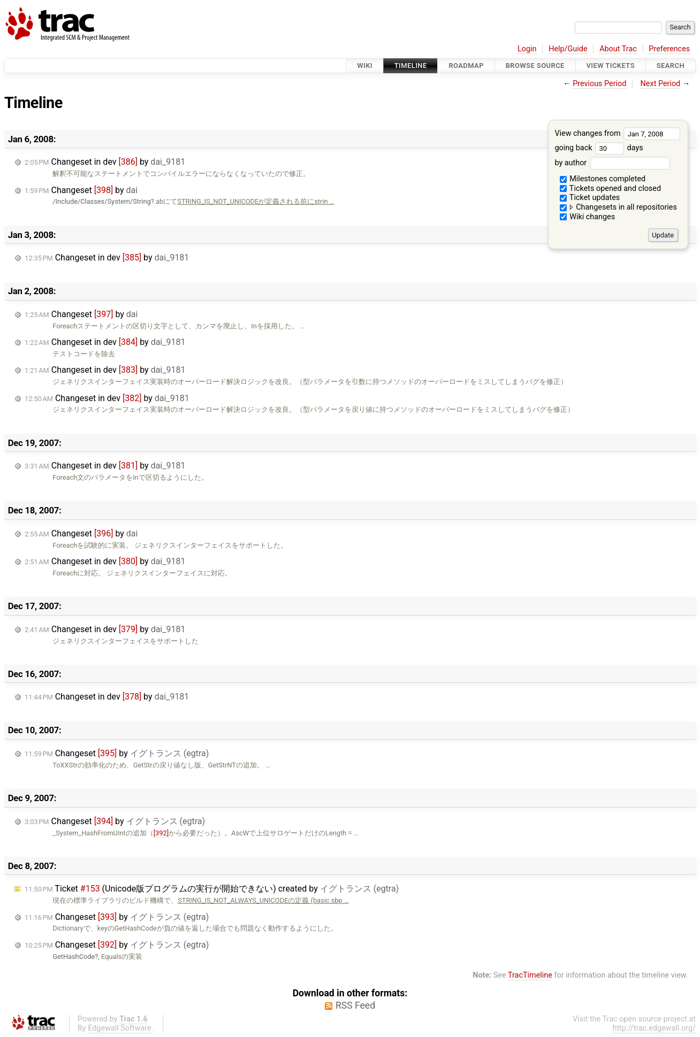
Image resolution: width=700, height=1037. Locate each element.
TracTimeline (530, 975)
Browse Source (535, 66)
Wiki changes (587, 216)
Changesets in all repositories (618, 207)
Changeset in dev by (105, 162)
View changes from (617, 133)
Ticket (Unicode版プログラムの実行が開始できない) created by (212, 889)
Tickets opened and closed (610, 188)
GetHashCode (73, 956)
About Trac (618, 48)
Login (527, 48)
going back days (598, 147)
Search (670, 66)
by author (611, 162)
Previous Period (599, 83)
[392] (161, 833)
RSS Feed (355, 1005)
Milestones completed (603, 178)
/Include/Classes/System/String (101, 201)
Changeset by (81, 190)
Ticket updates (590, 197)
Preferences (669, 48)
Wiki (364, 66)
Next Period (661, 83)
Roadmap (466, 66)
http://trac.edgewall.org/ (654, 1028)
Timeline (410, 66)
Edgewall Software (119, 1028)
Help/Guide (568, 48)
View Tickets (611, 66)
